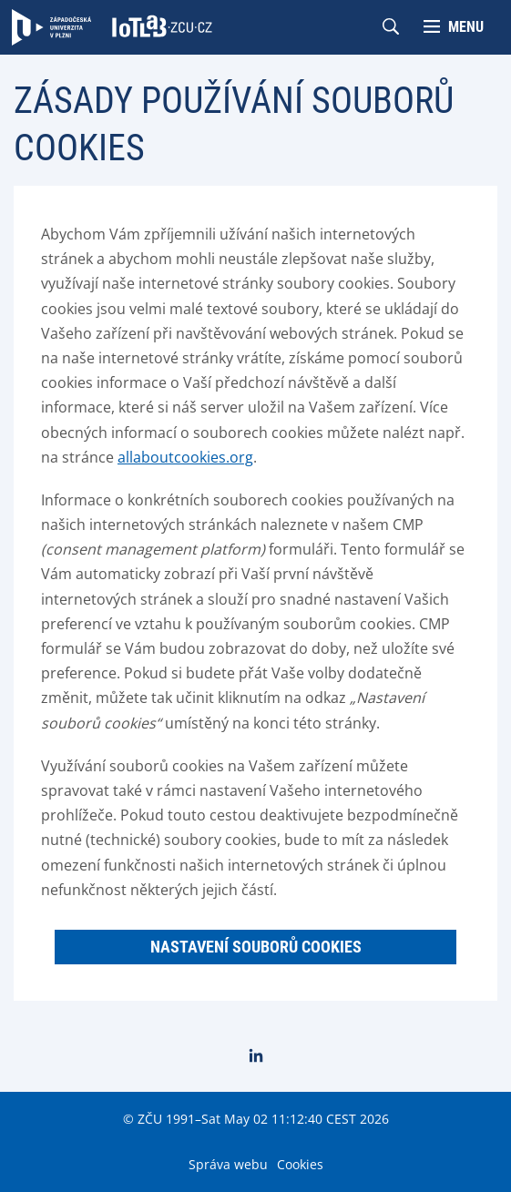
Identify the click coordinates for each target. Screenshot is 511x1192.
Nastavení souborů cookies (256, 946)
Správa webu (228, 1164)
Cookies (300, 1164)
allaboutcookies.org (185, 457)
